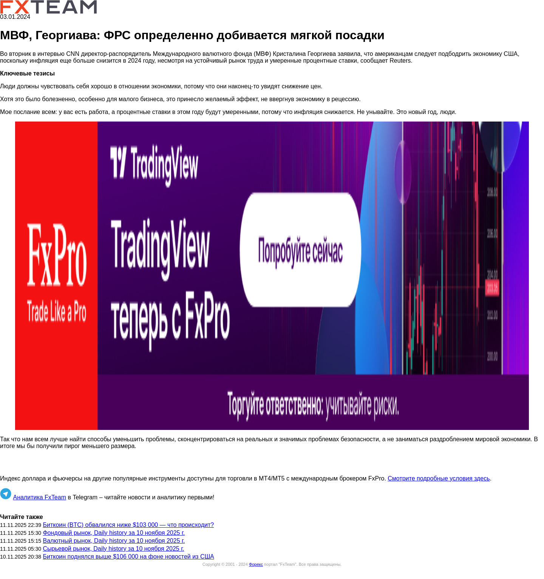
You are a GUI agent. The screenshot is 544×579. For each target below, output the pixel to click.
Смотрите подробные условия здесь (439, 478)
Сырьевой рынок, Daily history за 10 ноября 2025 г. (113, 548)
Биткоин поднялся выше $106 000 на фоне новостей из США (128, 556)
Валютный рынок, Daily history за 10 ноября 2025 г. (114, 540)
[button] (272, 276)
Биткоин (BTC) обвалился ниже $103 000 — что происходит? (128, 525)
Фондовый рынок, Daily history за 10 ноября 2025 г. (114, 533)
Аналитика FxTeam (39, 497)
